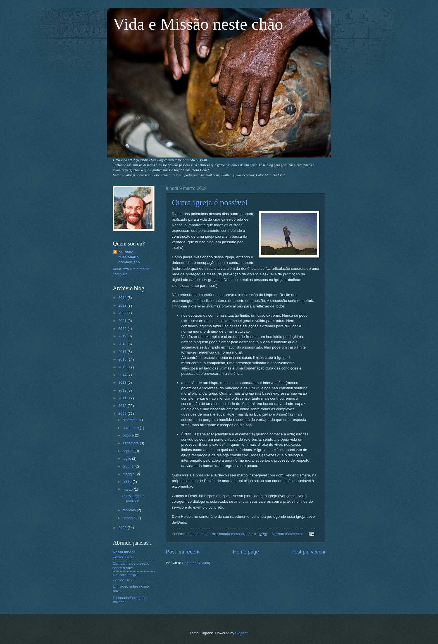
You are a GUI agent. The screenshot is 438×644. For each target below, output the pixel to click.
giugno (128, 466)
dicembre (131, 420)
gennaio (129, 518)
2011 (122, 398)
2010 (122, 406)
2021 (122, 321)
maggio (129, 474)
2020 (122, 328)
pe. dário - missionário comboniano (129, 257)
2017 (122, 352)
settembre (131, 443)
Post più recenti (183, 552)
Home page (246, 552)
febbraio (130, 510)
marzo (128, 489)
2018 (122, 344)
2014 (122, 375)
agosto (128, 451)
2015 (122, 367)
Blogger (241, 633)
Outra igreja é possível (209, 202)
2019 (122, 336)
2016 (122, 359)
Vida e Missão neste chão (198, 24)
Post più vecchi (308, 552)
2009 (122, 413)
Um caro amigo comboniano (125, 577)
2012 (122, 390)
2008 (122, 528)
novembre (131, 428)
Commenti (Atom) (196, 563)
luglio (127, 458)
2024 (122, 297)
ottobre (129, 435)
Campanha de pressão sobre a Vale (131, 565)
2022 (122, 313)
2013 (122, 382)
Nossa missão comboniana (124, 554)
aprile (127, 482)
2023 (122, 305)
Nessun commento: (288, 534)
